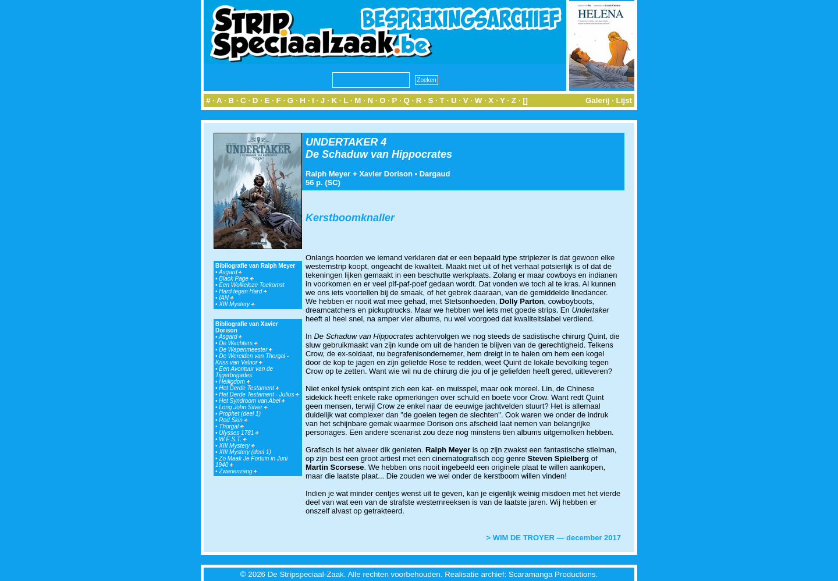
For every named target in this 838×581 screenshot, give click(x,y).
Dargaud (435, 173)
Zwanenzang (238, 471)
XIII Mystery (237, 304)
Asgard (230, 272)
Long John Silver (243, 407)
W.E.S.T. (233, 439)
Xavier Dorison (386, 173)
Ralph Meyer (328, 173)
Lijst (624, 100)
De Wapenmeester (245, 349)
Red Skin (233, 420)
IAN (226, 298)
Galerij (597, 100)
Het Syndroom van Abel (252, 401)
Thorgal (231, 426)
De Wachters (238, 343)
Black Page (236, 278)
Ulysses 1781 (239, 433)
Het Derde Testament (249, 388)
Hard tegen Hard (243, 291)
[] (525, 100)
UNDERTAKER (342, 142)
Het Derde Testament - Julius (259, 394)
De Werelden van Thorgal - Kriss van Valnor (252, 359)
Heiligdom (234, 381)
